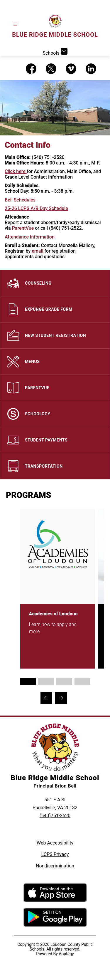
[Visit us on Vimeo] (71, 69)
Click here (16, 171)
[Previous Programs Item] (46, 698)
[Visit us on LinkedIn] (91, 69)
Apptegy (66, 953)
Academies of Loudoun (51, 614)
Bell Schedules (20, 200)
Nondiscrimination (55, 866)
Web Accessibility (55, 843)
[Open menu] (15, 24)
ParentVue (23, 228)
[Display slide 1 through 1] (28, 681)
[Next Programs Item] (61, 698)
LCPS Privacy (55, 854)
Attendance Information (30, 237)
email (37, 251)
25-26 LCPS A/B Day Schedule (36, 208)
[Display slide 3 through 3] (64, 681)
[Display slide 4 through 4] (82, 681)
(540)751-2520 (55, 815)
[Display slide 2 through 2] (46, 681)
